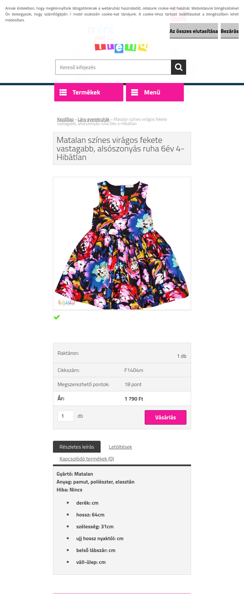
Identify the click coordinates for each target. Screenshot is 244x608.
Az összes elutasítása (194, 31)
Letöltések (120, 447)
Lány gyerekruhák (94, 119)
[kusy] (66, 416)
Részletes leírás (77, 447)
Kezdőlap (65, 119)
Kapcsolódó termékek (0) (87, 459)
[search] (178, 67)
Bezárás (230, 31)
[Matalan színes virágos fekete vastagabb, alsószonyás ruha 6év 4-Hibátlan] (122, 307)
